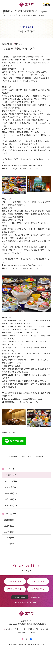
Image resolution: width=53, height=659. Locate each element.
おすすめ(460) (11, 481)
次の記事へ (41, 456)
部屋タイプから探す (15, 589)
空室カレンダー (38, 581)
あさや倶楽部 (20, 597)
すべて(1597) (10, 475)
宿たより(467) (11, 487)
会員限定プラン (38, 589)
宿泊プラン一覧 (15, 581)
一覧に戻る (26, 456)
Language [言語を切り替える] (43, 12)
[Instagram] (22, 638)
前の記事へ (12, 456)
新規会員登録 (36, 597)
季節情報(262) (11, 499)
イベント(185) (11, 505)
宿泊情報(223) (11, 493)
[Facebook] (31, 638)
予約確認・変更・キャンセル (26, 602)
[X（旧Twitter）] (26, 638)
